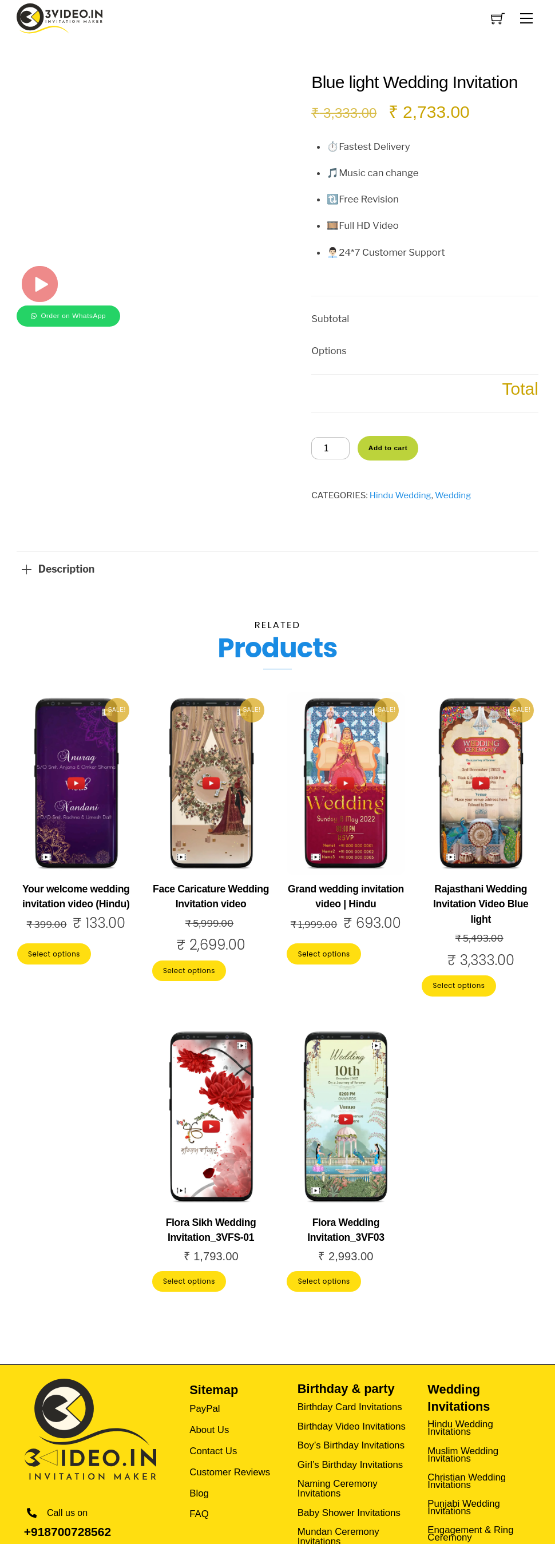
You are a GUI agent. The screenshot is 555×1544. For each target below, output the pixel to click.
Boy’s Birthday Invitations (351, 1444)
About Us (209, 1427)
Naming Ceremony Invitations (338, 1487)
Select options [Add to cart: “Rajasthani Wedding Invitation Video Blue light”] (459, 985)
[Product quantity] (330, 448)
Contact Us (213, 1448)
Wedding (453, 495)
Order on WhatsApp (73, 315)
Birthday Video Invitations (352, 1424)
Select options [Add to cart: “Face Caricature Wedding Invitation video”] (189, 970)
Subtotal (330, 318)
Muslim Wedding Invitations (462, 1453)
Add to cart (387, 447)
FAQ (199, 1511)
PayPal (204, 1405)
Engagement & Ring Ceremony (470, 1532)
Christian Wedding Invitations (466, 1479)
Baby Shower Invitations (349, 1511)
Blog (199, 1490)
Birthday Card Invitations (350, 1405)
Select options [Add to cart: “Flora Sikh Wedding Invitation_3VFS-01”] (189, 1281)
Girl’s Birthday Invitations (350, 1463)
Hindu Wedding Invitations (460, 1426)
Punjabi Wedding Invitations (463, 1506)
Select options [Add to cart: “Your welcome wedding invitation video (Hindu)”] (54, 954)
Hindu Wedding (400, 495)
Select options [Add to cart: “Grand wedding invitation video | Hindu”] (324, 954)
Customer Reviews (229, 1469)
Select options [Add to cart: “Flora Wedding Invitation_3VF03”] (324, 1281)
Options (329, 350)
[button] (68, 314)
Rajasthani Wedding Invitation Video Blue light (481, 904)
